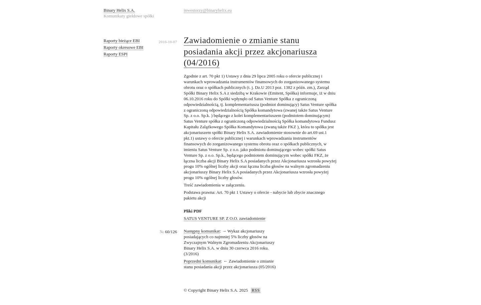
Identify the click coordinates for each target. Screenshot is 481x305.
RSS (256, 290)
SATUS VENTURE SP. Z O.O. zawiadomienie (225, 218)
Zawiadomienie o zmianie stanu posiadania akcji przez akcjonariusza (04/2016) (250, 51)
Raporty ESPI (116, 53)
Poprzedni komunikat (202, 261)
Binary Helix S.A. (119, 10)
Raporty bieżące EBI (122, 40)
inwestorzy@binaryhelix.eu (208, 10)
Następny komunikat (202, 231)
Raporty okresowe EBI (123, 47)
